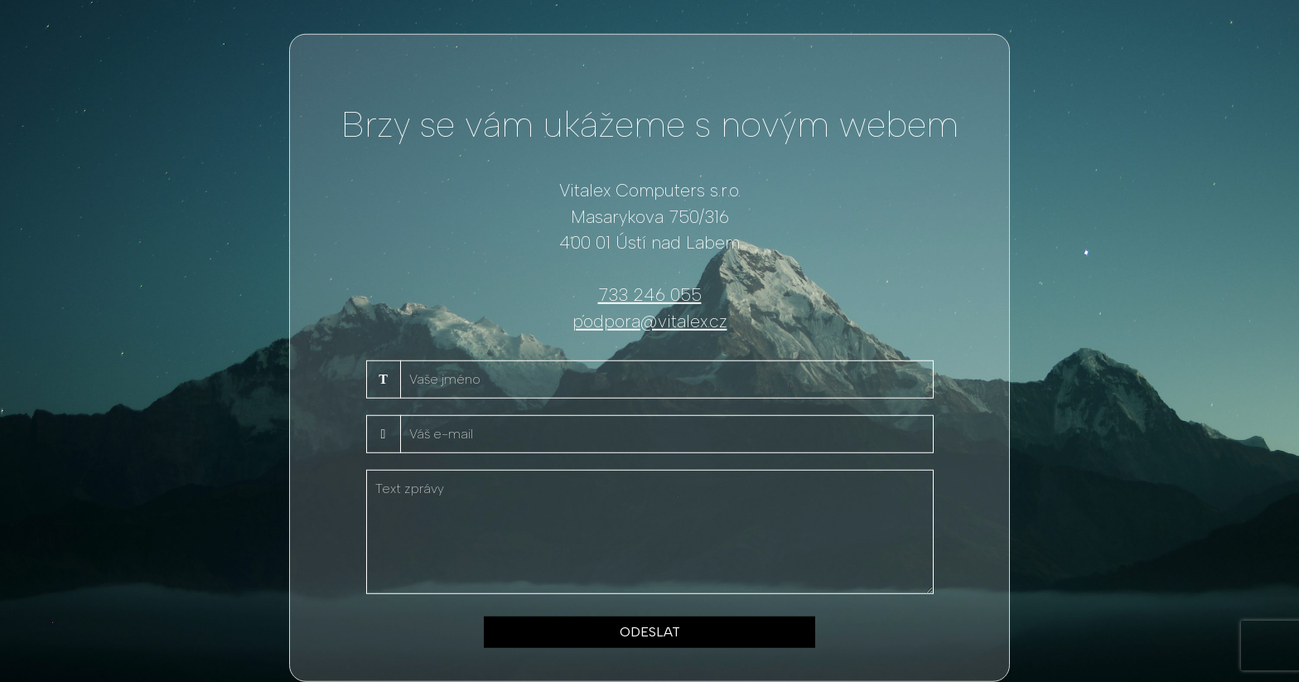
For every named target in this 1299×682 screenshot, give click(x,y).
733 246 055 (650, 294)
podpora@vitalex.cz (649, 320)
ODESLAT (650, 632)
